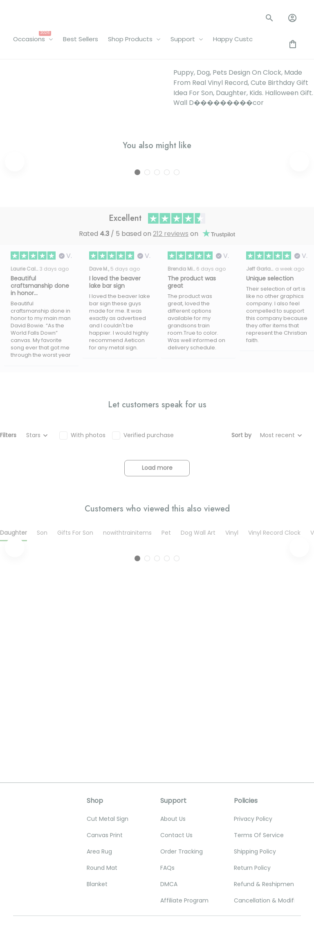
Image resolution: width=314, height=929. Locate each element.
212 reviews (170, 370)
